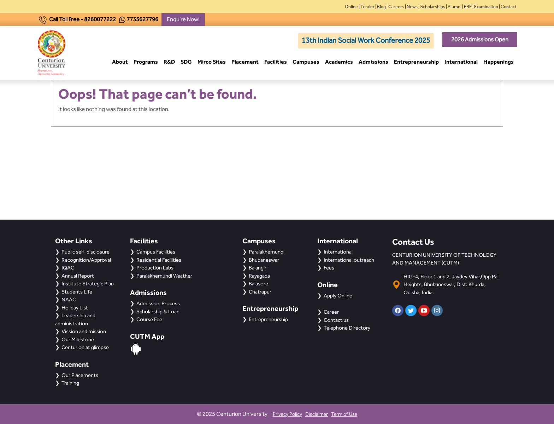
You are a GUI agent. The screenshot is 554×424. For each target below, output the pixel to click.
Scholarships (432, 6)
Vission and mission (83, 331)
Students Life (76, 292)
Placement (245, 61)
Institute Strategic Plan (87, 283)
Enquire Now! (183, 19)
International (461, 61)
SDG (186, 61)
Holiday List (74, 307)
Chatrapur (260, 292)
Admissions (373, 61)
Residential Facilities (158, 260)
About (120, 61)
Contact (509, 6)
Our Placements (79, 375)
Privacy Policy (287, 414)
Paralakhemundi (266, 252)
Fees (329, 268)
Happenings (498, 61)
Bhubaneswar (264, 260)
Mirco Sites (212, 61)
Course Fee (149, 319)
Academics (339, 61)
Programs (146, 61)
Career (331, 312)
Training (70, 383)
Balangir (257, 268)
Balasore (258, 283)
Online (351, 6)
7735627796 (142, 19)
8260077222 (100, 19)
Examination (486, 6)
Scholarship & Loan (157, 311)
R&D (169, 61)
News (412, 6)
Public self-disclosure (85, 252)
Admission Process (158, 303)
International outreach (349, 260)
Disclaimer (316, 414)
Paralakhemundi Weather (164, 276)
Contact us (336, 320)
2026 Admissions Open (479, 39)
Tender (367, 6)
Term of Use (344, 414)
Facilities (275, 61)
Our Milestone (77, 339)
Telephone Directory (347, 328)
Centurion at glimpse (85, 347)
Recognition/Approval (86, 260)
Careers (396, 6)
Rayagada (259, 276)
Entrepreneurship (416, 61)
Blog (381, 6)
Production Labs (154, 268)
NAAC (68, 299)
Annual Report (77, 276)
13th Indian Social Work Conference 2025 (366, 40)
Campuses (306, 61)
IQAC (67, 268)
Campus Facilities (155, 252)
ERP (468, 6)
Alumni (454, 6)
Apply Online (338, 295)
